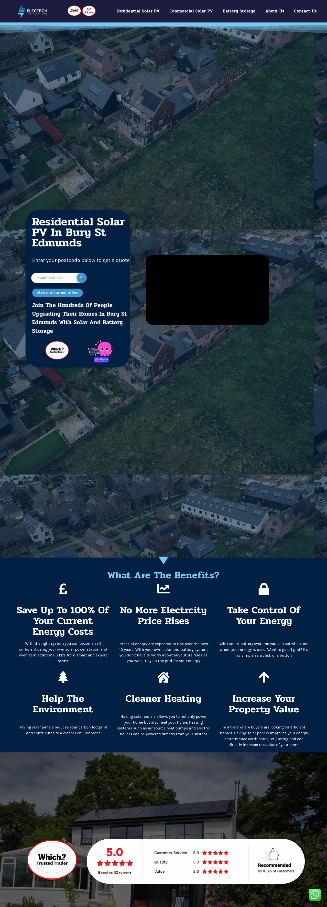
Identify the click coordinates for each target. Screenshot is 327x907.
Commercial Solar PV (191, 11)
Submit (81, 278)
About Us (274, 11)
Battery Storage (239, 11)
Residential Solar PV (138, 11)
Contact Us (305, 11)
